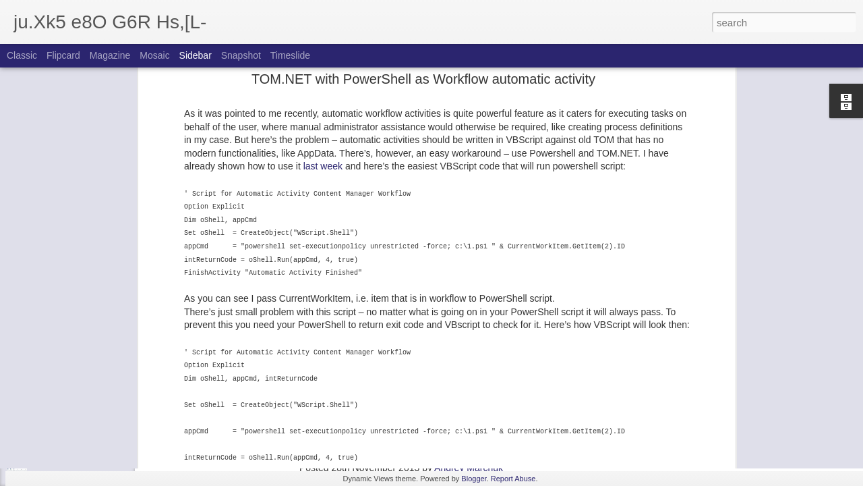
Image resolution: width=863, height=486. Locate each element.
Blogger (473, 479)
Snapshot (241, 55)
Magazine (110, 55)
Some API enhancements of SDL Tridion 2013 (115, 416)
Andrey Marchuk (468, 467)
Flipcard (63, 55)
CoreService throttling (72, 295)
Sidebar (195, 55)
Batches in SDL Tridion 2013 (84, 386)
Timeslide (290, 55)
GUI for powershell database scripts (97, 234)
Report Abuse (513, 479)
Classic (22, 55)
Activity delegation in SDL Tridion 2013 (102, 447)
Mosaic (154, 55)
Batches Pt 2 (56, 355)
